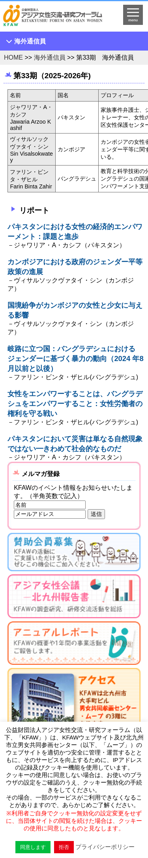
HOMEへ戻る (57, 18)
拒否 (64, 847)
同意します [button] (33, 847)
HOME (13, 57)
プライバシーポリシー (105, 846)
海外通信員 (30, 41)
